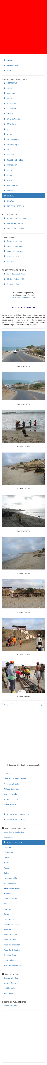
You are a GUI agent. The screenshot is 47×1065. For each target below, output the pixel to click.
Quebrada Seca (10, 955)
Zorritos (6, 858)
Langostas (8, 847)
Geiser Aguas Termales (12, 888)
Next (41, 705)
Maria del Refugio (10, 883)
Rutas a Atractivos (11, 899)
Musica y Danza (10, 983)
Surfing (6, 873)
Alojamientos (8, 993)
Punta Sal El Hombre (12, 950)
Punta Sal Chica (10, 940)
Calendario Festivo (11, 978)
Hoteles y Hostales (11, 1006)
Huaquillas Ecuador (11, 804)
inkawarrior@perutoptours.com (23, 298)
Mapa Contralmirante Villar (14, 832)
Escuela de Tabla (10, 878)
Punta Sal (7, 929)
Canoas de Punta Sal (12, 924)
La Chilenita (8, 853)
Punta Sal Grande (10, 935)
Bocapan (7, 904)
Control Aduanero (10, 960)
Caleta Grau (8, 837)
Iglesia (6, 863)
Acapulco (7, 909)
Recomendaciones (11, 799)
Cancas (6, 914)
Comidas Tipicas (10, 988)
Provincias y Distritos (12, 784)
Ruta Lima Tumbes (11, 794)
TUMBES (7, 774)
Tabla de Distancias (11, 789)
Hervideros (8, 894)
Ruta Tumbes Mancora (12, 965)
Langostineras (9, 919)
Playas (6, 868)
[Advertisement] (23, 27)
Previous (7, 705)
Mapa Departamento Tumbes (15, 779)
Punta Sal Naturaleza (12, 945)
